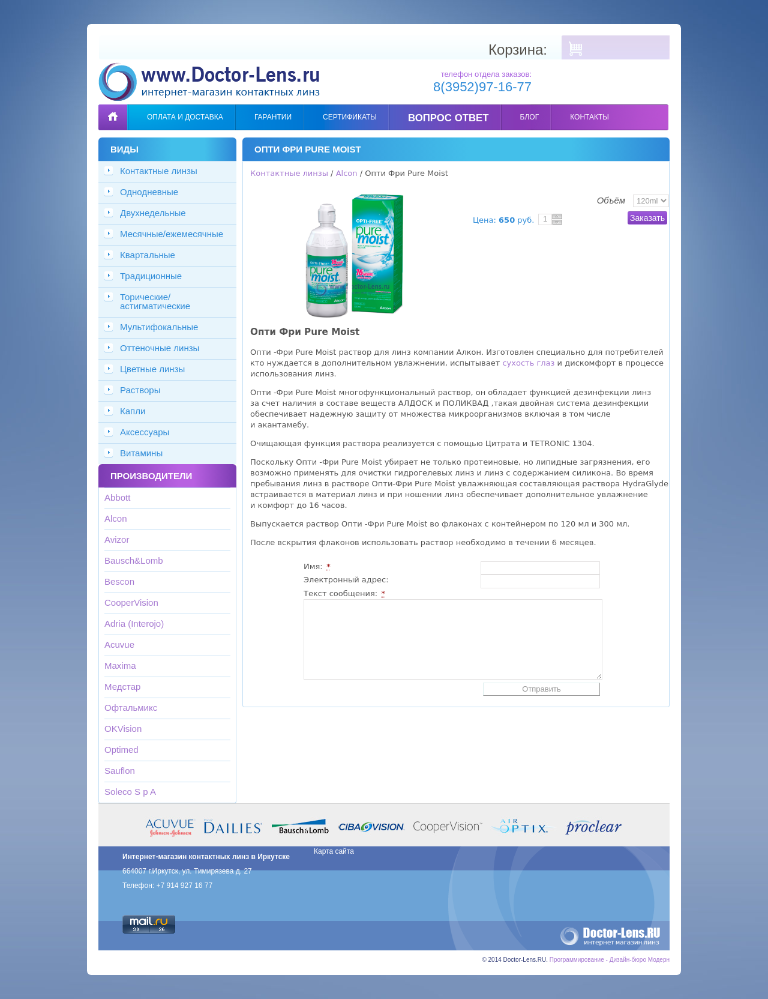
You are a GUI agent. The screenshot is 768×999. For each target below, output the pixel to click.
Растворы (140, 390)
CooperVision (131, 602)
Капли (132, 411)
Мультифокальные (159, 327)
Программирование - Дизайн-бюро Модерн (610, 959)
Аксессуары (144, 432)
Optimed (121, 749)
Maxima (120, 665)
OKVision (123, 728)
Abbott (117, 497)
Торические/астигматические (155, 301)
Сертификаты (350, 117)
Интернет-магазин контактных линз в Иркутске (206, 857)
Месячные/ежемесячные (171, 234)
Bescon (119, 581)
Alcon (115, 518)
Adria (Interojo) (134, 623)
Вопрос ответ (448, 118)
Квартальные (147, 255)
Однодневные (149, 192)
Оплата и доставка (185, 117)
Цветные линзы (152, 369)
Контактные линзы (158, 171)
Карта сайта (334, 851)
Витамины (141, 453)
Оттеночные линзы (159, 348)
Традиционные (151, 276)
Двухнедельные (153, 213)
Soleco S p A (130, 791)
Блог (529, 117)
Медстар (122, 686)
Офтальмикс (130, 707)
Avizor (116, 539)
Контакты (589, 117)
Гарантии (273, 117)
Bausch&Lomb (133, 560)
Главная (112, 108)
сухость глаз (528, 362)
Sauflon (119, 770)
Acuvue (119, 644)
